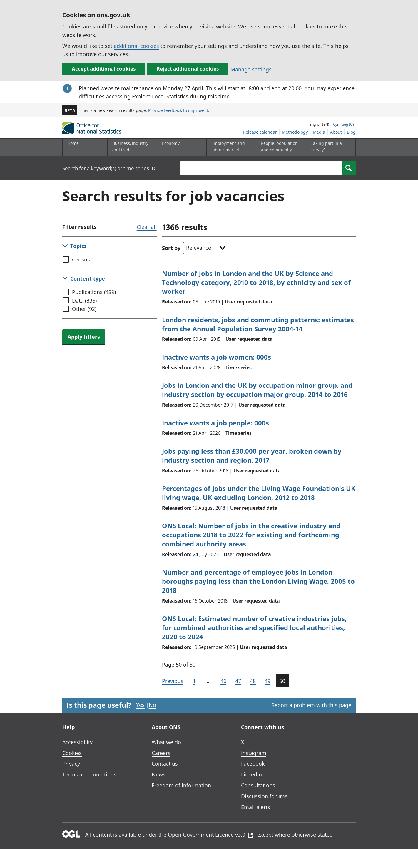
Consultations (258, 785)
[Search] (349, 168)
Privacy (71, 763)
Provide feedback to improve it (178, 110)
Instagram (253, 752)
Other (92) (84, 308)
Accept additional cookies (104, 68)
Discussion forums (264, 796)
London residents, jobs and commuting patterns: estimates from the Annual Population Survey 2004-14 (258, 324)
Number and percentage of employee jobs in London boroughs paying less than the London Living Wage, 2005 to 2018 (258, 581)
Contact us (165, 763)
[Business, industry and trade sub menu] (130, 147)
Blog (351, 132)
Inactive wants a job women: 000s (216, 357)
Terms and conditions (89, 774)
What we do (166, 742)
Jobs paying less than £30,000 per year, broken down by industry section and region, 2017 (252, 455)
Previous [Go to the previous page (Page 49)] (172, 680)
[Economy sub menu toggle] (180, 147)
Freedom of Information (181, 785)
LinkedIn (251, 774)
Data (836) (84, 300)
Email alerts (255, 807)
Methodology (295, 132)
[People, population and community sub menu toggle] (279, 147)
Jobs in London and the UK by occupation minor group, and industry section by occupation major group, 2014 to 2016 (257, 390)
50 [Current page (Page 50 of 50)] (282, 680)
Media (319, 132)
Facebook (253, 763)
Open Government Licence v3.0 (210, 834)
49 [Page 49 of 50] (267, 680)
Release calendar (260, 132)
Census (81, 259)
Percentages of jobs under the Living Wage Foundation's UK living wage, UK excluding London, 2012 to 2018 (258, 493)
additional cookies (136, 45)
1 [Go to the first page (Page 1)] (194, 680)
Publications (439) (94, 292)
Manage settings (251, 69)
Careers (161, 752)
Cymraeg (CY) (344, 124)
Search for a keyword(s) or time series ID (108, 168)
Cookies (72, 752)
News (158, 774)
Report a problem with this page (311, 705)
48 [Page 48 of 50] (253, 680)
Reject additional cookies (188, 68)
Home (73, 143)
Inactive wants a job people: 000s (215, 422)
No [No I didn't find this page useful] (152, 704)
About (336, 132)
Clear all (147, 226)
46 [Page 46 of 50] (223, 680)
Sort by (171, 247)
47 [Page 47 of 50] (238, 680)
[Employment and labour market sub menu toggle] (229, 147)
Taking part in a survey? (326, 146)
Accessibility (77, 742)
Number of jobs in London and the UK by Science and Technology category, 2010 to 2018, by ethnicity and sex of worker (256, 282)
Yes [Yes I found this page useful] (140, 704)
